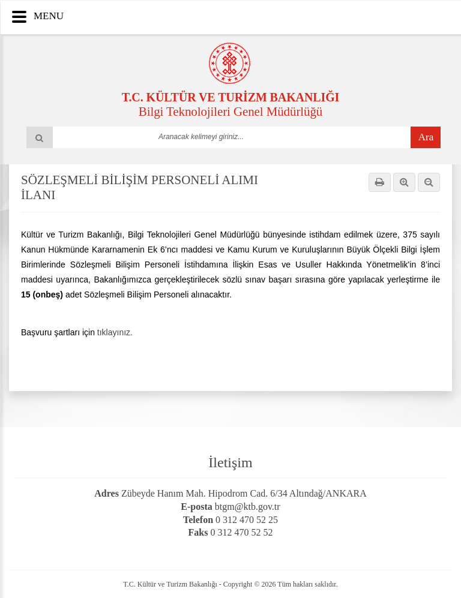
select (318, 136)
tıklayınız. (115, 332)
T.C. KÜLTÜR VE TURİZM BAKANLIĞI (231, 97)
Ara (425, 137)
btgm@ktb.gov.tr (247, 506)
